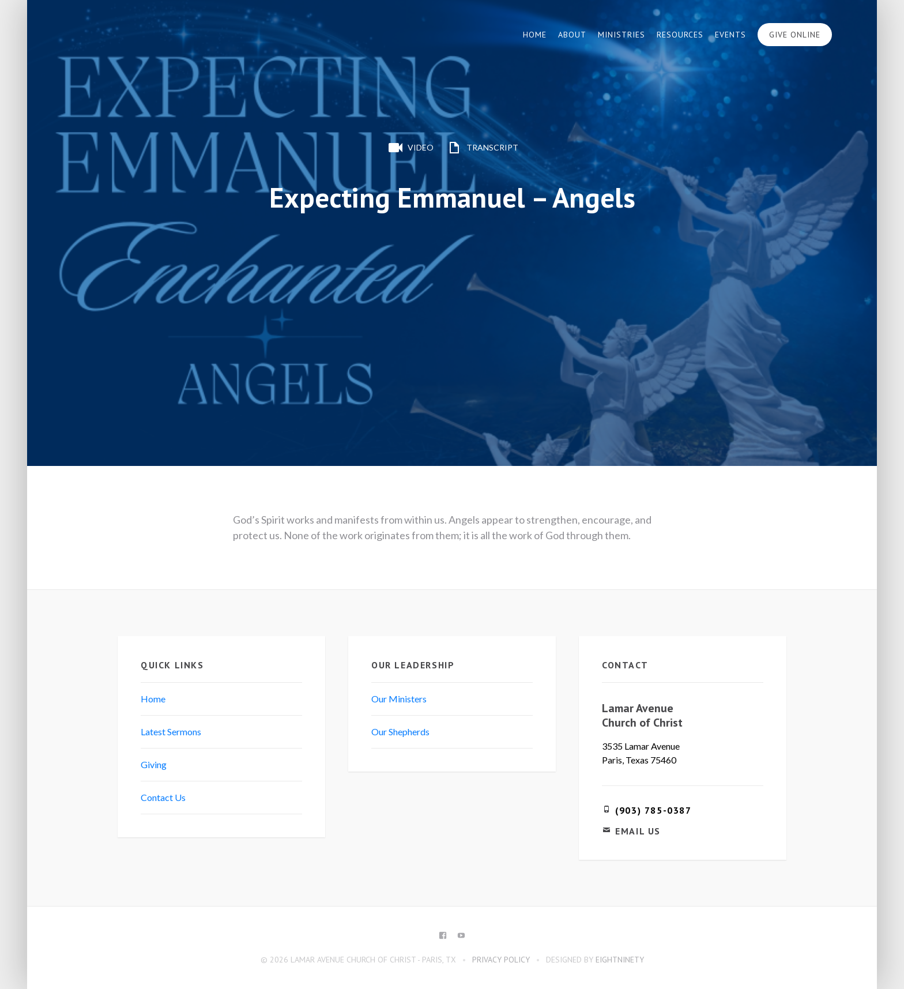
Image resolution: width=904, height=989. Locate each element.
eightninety (620, 959)
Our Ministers (399, 698)
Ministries (621, 34)
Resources (680, 34)
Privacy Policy (501, 959)
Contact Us (163, 797)
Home (535, 34)
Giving (154, 764)
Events (730, 34)
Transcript (481, 147)
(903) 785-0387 (653, 810)
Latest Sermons (171, 731)
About (572, 34)
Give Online (794, 34)
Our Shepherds (400, 731)
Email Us (638, 831)
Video (410, 147)
